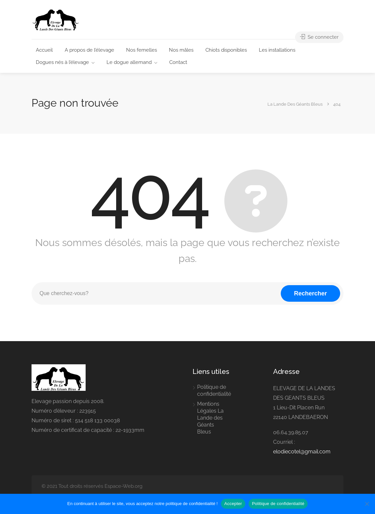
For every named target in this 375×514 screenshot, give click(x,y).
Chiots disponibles (226, 50)
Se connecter (319, 37)
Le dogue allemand (129, 62)
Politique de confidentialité (214, 390)
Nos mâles (181, 50)
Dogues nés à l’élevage (62, 62)
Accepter (233, 503)
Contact (178, 62)
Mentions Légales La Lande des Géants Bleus (210, 418)
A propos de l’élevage (89, 50)
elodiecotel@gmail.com (302, 451)
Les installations (277, 50)
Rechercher (310, 293)
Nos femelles (141, 50)
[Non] (366, 503)
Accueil (44, 50)
